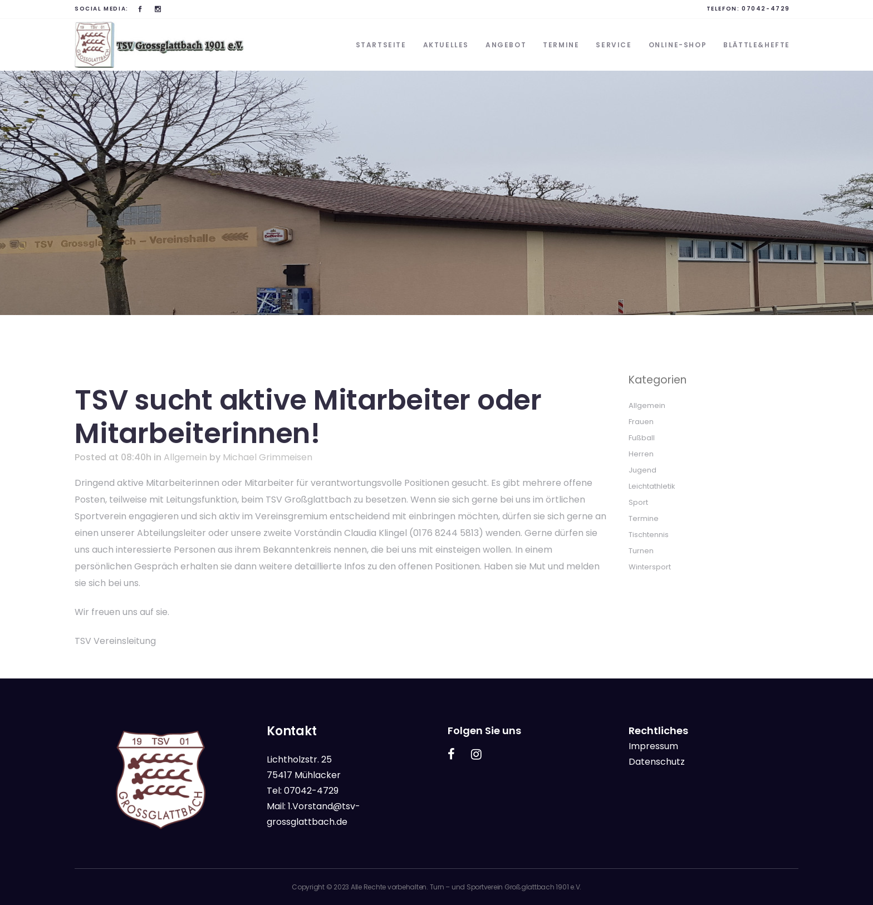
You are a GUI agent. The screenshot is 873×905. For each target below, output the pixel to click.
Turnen (641, 550)
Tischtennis (649, 534)
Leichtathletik (652, 486)
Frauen (641, 421)
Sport (638, 502)
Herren (641, 454)
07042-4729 (766, 8)
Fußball (642, 437)
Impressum (653, 746)
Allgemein (185, 457)
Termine (644, 518)
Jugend (642, 470)
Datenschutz (657, 761)
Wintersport (650, 567)
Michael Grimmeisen (267, 457)
